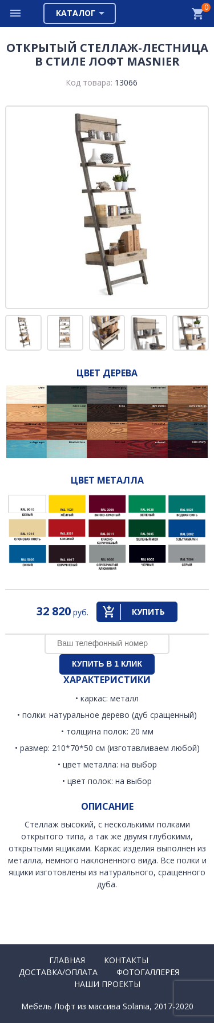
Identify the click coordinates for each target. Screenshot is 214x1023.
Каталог (75, 12)
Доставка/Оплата (58, 972)
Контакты (126, 960)
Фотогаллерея (147, 972)
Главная (67, 960)
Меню (16, 13)
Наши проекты (107, 984)
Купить (148, 611)
